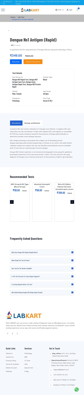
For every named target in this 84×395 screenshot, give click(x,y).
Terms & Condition (12, 364)
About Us (9, 353)
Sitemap (9, 371)
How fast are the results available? (22, 268)
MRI (26, 357)
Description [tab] (16, 123)
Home (12, 17)
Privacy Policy (11, 360)
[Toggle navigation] (3, 9)
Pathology (28, 353)
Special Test (29, 368)
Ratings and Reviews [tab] (32, 123)
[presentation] (12, 202)
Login (69, 10)
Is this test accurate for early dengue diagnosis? (26, 276)
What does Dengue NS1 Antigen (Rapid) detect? (25, 252)
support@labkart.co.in (61, 370)
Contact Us (10, 357)
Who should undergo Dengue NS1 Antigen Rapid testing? (27, 292)
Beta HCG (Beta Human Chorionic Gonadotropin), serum (64, 186)
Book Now (15, 62)
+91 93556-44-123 (60, 375)
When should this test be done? (21, 260)
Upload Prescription (33, 62)
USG (26, 364)
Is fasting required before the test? (22, 284)
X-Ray (27, 371)
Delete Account (11, 368)
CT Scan (27, 360)
